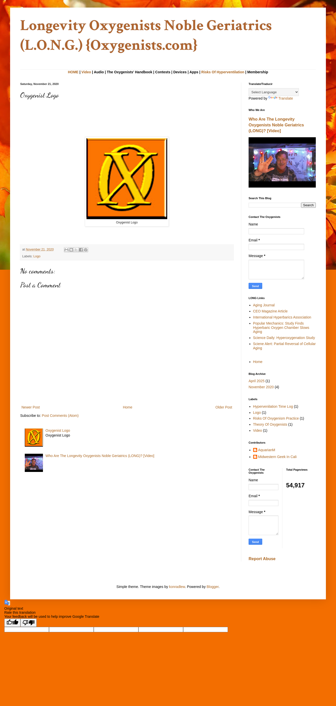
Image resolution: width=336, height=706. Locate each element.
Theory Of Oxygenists (270, 424)
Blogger (213, 587)
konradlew (177, 587)
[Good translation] (12, 623)
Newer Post (30, 407)
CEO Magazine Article (270, 311)
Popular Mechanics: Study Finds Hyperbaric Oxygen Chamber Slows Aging (281, 327)
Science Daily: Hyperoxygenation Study (284, 338)
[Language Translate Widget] (274, 92)
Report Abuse (262, 558)
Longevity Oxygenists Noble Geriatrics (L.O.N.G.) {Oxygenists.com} (146, 35)
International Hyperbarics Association (282, 317)
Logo (36, 256)
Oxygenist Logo (57, 430)
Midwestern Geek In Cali (277, 457)
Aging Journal (264, 305)
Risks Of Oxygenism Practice (276, 418)
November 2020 (261, 387)
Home (127, 407)
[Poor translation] (28, 623)
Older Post (223, 407)
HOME (73, 72)
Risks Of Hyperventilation (222, 72)
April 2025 (257, 381)
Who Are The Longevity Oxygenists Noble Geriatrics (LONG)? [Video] (99, 456)
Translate (280, 98)
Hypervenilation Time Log (273, 406)
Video (86, 72)
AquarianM (266, 450)
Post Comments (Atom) (60, 416)
